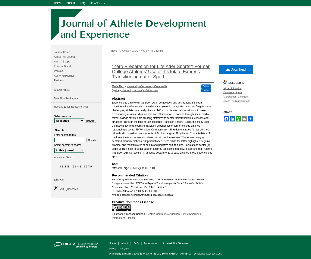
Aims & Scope (62, 61)
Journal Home (62, 52)
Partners (59, 80)
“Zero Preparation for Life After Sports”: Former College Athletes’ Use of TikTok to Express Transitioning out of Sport (161, 71)
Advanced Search (64, 157)
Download (236, 69)
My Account (150, 243)
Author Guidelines (64, 75)
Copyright (124, 248)
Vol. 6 (144, 50)
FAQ (136, 243)
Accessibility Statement (176, 243)
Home (114, 50)
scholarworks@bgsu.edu (208, 253)
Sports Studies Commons (236, 101)
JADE (135, 50)
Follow (206, 86)
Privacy (112, 248)
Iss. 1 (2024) (156, 50)
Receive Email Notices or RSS (71, 106)
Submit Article (62, 90)
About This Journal (64, 56)
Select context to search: (68, 145)
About (124, 243)
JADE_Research (66, 188)
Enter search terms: (65, 134)
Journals (124, 50)
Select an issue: (63, 116)
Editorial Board (62, 66)
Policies (58, 71)
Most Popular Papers (66, 98)
